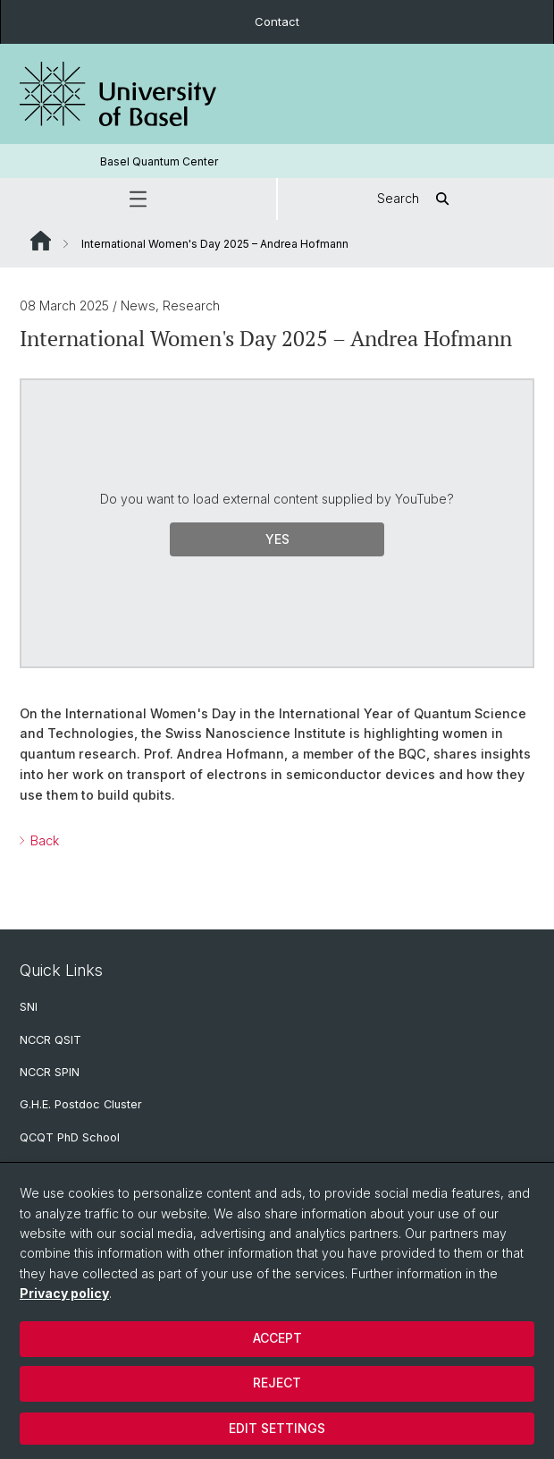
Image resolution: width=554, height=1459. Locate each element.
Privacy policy (64, 1293)
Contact (277, 21)
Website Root (40, 240)
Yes (277, 539)
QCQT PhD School (70, 1137)
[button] (138, 199)
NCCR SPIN (50, 1072)
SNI (29, 1007)
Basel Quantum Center (159, 161)
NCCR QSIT (50, 1040)
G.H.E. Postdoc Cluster (81, 1104)
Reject (277, 1382)
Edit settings (277, 1428)
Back (43, 839)
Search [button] (416, 199)
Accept (277, 1337)
